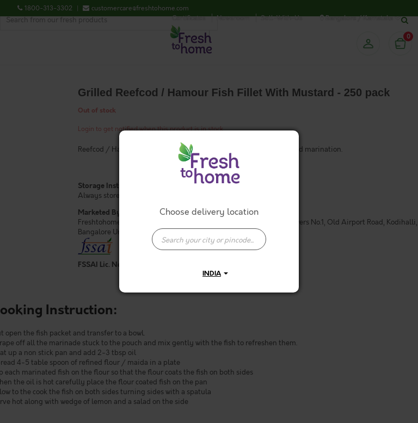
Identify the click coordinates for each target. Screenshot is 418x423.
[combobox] (209, 233)
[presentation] (209, 239)
